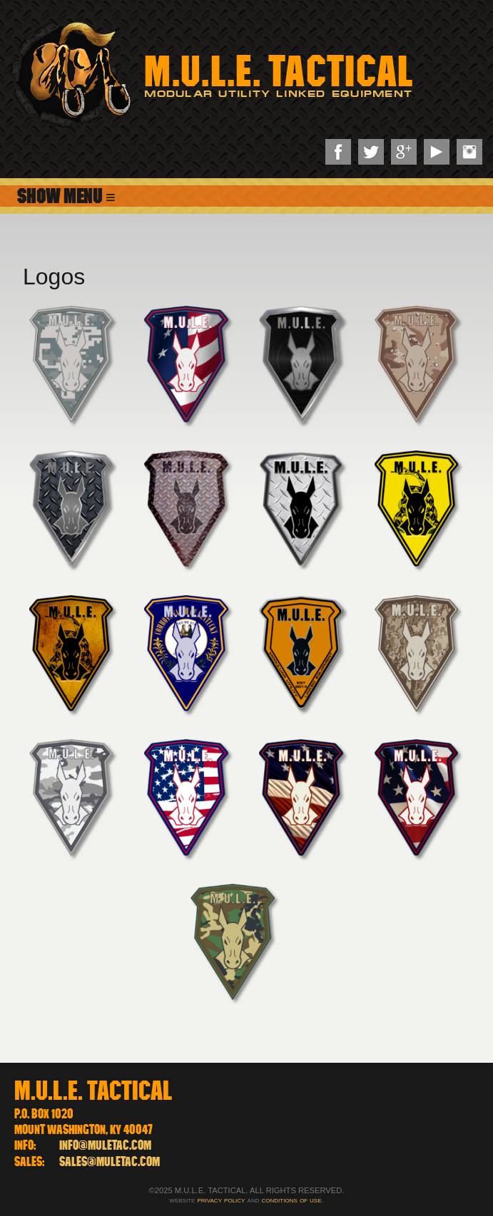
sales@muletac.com (109, 1161)
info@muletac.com (105, 1145)
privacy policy (221, 1199)
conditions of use (292, 1199)
